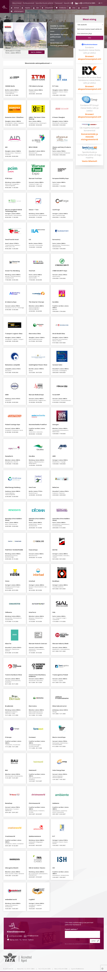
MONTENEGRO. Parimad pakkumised (59, 44)
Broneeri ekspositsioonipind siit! (89, 57)
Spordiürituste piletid (44, 3)
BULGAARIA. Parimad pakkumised (59, 35)
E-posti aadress (71, 929)
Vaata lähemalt (89, 161)
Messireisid (16, 3)
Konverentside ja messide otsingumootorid (89, 137)
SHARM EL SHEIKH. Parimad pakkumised (59, 27)
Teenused (58, 3)
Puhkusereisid (28, 3)
